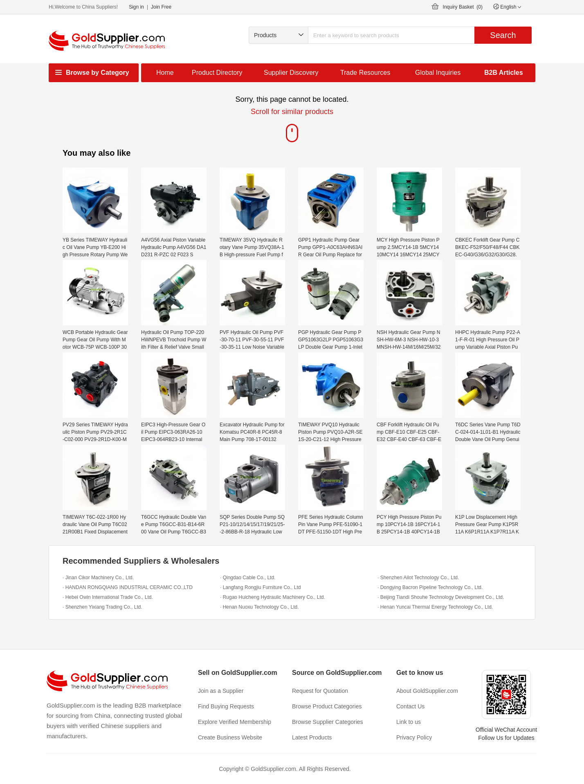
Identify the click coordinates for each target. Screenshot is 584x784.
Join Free (161, 7)
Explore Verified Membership (234, 722)
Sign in (136, 7)
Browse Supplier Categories (327, 722)
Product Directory (217, 72)
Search (503, 35)
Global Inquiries (437, 72)
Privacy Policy (414, 737)
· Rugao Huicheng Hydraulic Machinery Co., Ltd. (272, 597)
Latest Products (312, 737)
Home (165, 72)
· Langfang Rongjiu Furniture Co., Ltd (260, 587)
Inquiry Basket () (463, 7)
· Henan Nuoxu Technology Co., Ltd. (259, 607)
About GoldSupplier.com (427, 691)
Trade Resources (365, 72)
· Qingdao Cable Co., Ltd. (247, 577)
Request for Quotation (320, 691)
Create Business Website (230, 737)
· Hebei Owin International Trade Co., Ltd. (108, 597)
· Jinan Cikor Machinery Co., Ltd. (98, 577)
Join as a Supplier (220, 691)
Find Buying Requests (226, 706)
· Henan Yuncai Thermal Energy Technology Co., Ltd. (435, 607)
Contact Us (410, 706)
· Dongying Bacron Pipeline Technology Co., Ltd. (430, 587)
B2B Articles (503, 72)
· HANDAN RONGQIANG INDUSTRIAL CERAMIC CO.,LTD (128, 587)
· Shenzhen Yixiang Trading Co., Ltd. (102, 607)
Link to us (408, 722)
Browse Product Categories (327, 706)
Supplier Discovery (291, 72)
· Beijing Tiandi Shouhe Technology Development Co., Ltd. (440, 597)
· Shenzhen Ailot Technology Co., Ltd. (418, 577)
